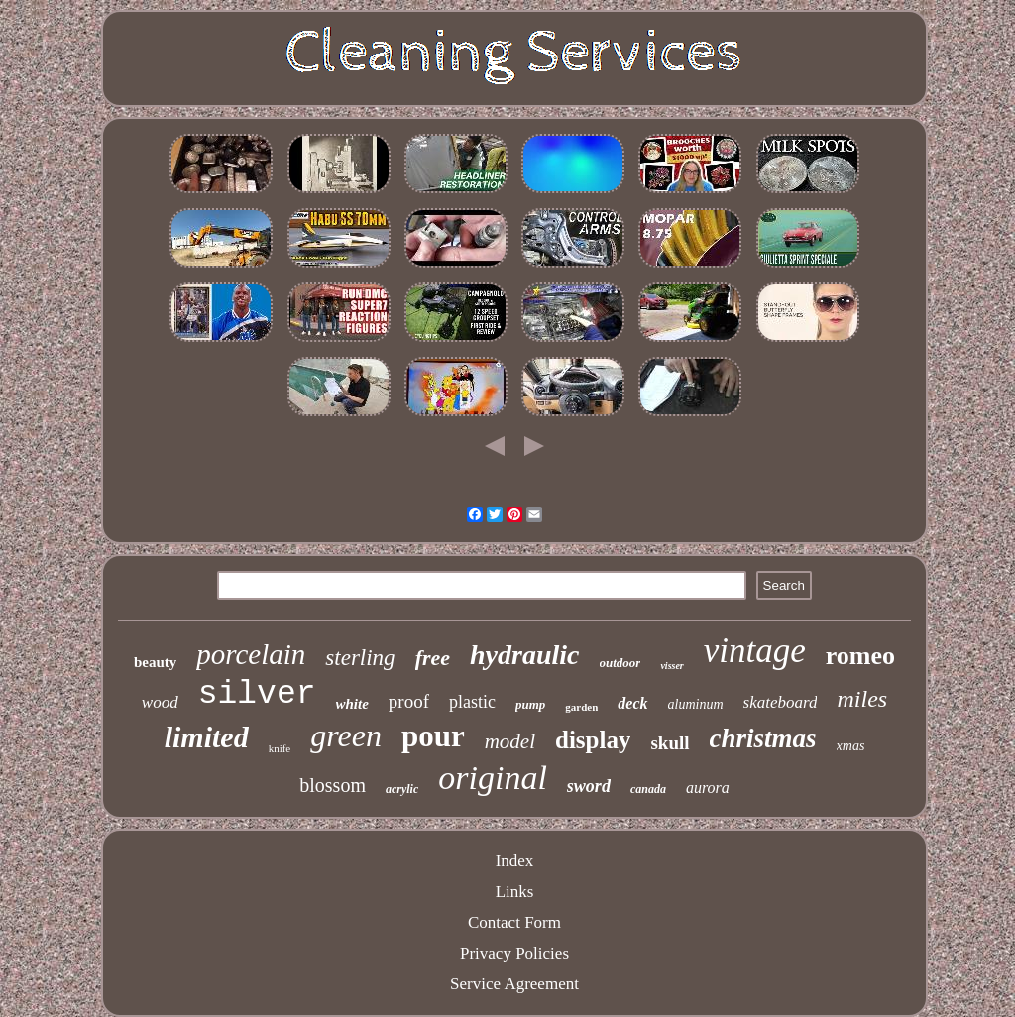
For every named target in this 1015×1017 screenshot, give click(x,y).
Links (515, 891)
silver (257, 694)
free (432, 657)
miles (862, 699)
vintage (755, 650)
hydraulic (524, 654)
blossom (332, 785)
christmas (763, 738)
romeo (860, 655)
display (592, 740)
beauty (155, 662)
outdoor (620, 662)
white (352, 704)
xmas (851, 745)
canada (648, 789)
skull (669, 743)
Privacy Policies (514, 953)
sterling (360, 657)
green (346, 735)
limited (207, 737)
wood (160, 702)
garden (581, 707)
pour (433, 736)
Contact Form (514, 922)
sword (589, 786)
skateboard (780, 702)
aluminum (696, 704)
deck (632, 703)
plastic (472, 702)
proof (409, 701)
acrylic (402, 789)
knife (280, 748)
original (492, 777)
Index (515, 860)
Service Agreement (514, 983)
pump (530, 704)
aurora (708, 787)
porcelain (250, 654)
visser (671, 665)
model (510, 741)
